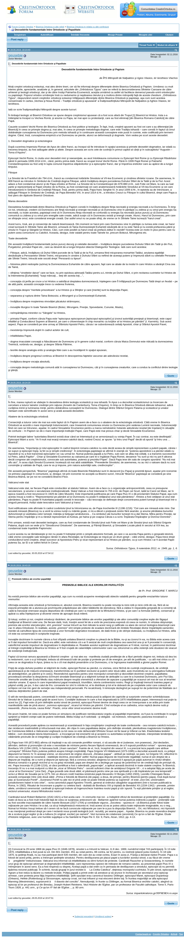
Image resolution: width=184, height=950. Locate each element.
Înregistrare (20, 35)
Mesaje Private (115, 35)
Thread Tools (145, 45)
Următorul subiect (103, 916)
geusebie (15, 55)
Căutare (169, 35)
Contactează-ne (143, 934)
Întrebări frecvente (80, 35)
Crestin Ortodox (161, 934)
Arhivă (174, 934)
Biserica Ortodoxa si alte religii (50, 27)
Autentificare (46, 35)
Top (181, 934)
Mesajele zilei (145, 35)
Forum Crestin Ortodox (22, 27)
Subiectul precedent (84, 916)
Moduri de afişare (166, 45)
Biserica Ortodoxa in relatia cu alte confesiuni (88, 27)
